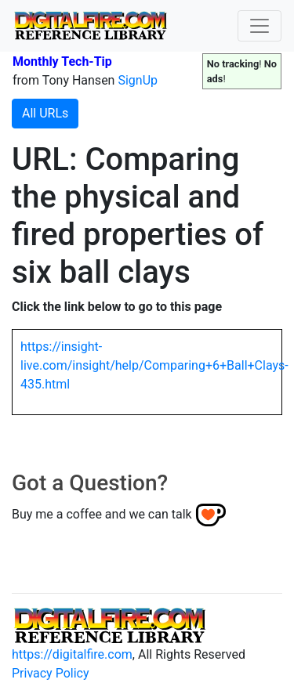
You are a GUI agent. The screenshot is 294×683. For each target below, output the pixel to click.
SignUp (138, 80)
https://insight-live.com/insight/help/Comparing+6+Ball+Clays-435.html (154, 365)
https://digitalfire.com (72, 654)
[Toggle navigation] (259, 26)
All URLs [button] (45, 113)
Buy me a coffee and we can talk (102, 514)
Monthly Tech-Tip (62, 61)
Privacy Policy (50, 673)
